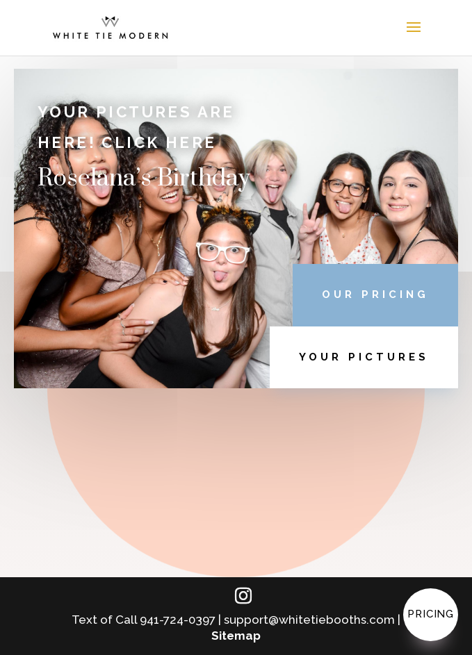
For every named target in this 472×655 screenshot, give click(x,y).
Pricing (430, 614)
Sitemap (236, 635)
